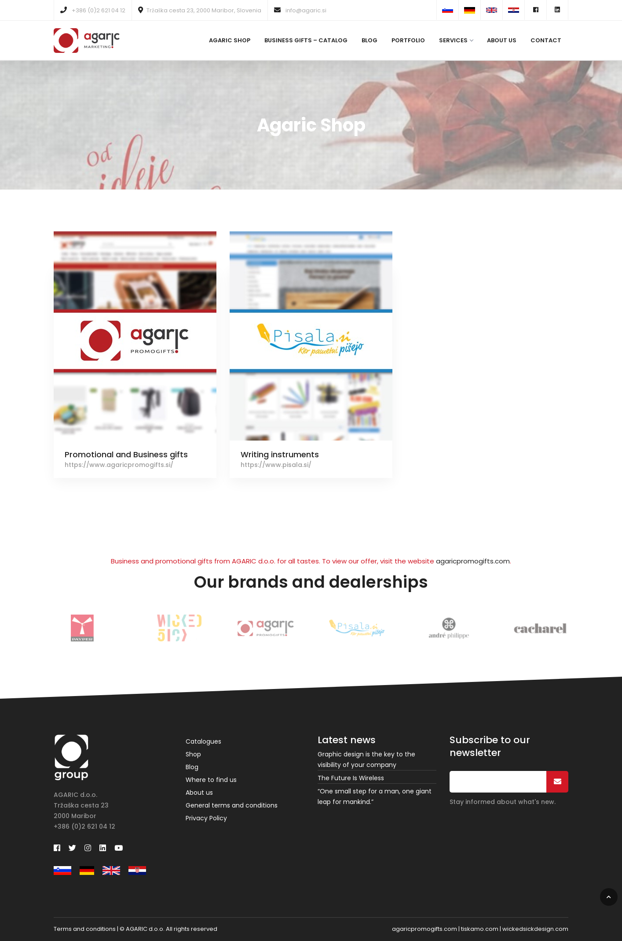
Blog (369, 40)
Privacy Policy (206, 818)
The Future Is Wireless (351, 778)
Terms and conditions (85, 929)
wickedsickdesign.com (535, 929)
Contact (546, 40)
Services (456, 40)
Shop (193, 754)
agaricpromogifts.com (473, 561)
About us (501, 40)
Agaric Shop (229, 40)
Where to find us (211, 779)
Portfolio (408, 40)
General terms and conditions (232, 805)
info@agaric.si (300, 10)
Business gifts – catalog (306, 40)
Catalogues (203, 741)
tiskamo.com (479, 929)
